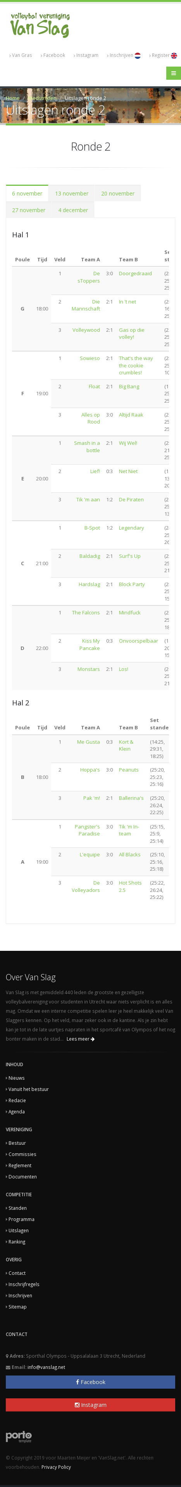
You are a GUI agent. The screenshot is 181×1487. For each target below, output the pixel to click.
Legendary (131, 527)
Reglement (20, 1165)
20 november (117, 193)
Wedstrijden (42, 97)
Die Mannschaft (86, 305)
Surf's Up (130, 555)
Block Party (132, 584)
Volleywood (86, 329)
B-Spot (92, 527)
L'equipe (90, 854)
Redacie (17, 1100)
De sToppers (89, 277)
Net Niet (128, 471)
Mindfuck (130, 612)
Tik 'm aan (88, 499)
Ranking (17, 1241)
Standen (18, 1208)
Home (13, 97)
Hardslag (89, 584)
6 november (27, 193)
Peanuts (129, 769)
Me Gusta (88, 741)
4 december (73, 210)
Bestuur (17, 1143)
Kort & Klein (126, 745)
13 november (71, 193)
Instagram (86, 55)
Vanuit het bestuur (29, 1089)
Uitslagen (19, 1230)
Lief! (95, 471)
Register (163, 55)
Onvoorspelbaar (138, 640)
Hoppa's (90, 769)
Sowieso (90, 358)
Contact (17, 1273)
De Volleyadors (86, 886)
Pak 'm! (91, 797)
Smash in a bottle (87, 446)
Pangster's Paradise (87, 830)
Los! (123, 668)
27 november (28, 210)
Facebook (53, 55)
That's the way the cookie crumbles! (136, 365)
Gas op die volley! (132, 333)
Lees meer (81, 1039)
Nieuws (17, 1078)
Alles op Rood (90, 418)
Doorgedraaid (135, 273)
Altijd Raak (131, 414)
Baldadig (89, 555)
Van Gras (20, 55)
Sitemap (18, 1306)
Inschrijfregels (24, 1284)
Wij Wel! (128, 442)
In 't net (127, 301)
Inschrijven (124, 55)
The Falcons (86, 612)
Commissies (22, 1154)
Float (94, 386)
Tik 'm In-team (129, 830)
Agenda (17, 1111)
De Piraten (131, 499)
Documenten (23, 1176)
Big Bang (129, 386)
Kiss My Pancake (89, 644)
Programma (21, 1219)
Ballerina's (131, 797)
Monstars (89, 668)
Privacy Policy (56, 1467)
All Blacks (130, 854)
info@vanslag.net (46, 1367)
